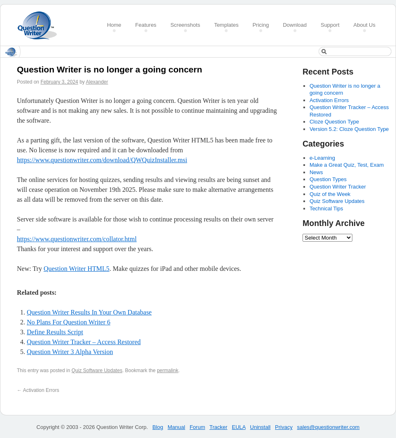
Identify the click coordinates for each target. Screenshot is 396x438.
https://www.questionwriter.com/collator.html (77, 238)
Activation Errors (38, 390)
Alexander (97, 82)
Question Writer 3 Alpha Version (70, 351)
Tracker (219, 427)
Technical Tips (326, 208)
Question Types (328, 179)
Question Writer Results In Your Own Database (89, 312)
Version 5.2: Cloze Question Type (349, 129)
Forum (197, 427)
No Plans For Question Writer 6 (68, 322)
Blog (157, 427)
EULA (238, 427)
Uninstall (260, 427)
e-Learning (322, 158)
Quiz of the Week (330, 194)
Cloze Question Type (334, 122)
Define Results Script (55, 331)
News (316, 172)
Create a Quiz (40, 25)
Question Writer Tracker (338, 187)
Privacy (284, 427)
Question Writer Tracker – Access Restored (84, 341)
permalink (167, 370)
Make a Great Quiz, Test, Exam (347, 165)
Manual (176, 427)
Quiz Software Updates (97, 370)
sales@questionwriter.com (328, 427)
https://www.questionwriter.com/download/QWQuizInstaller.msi (102, 159)
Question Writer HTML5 (76, 268)
